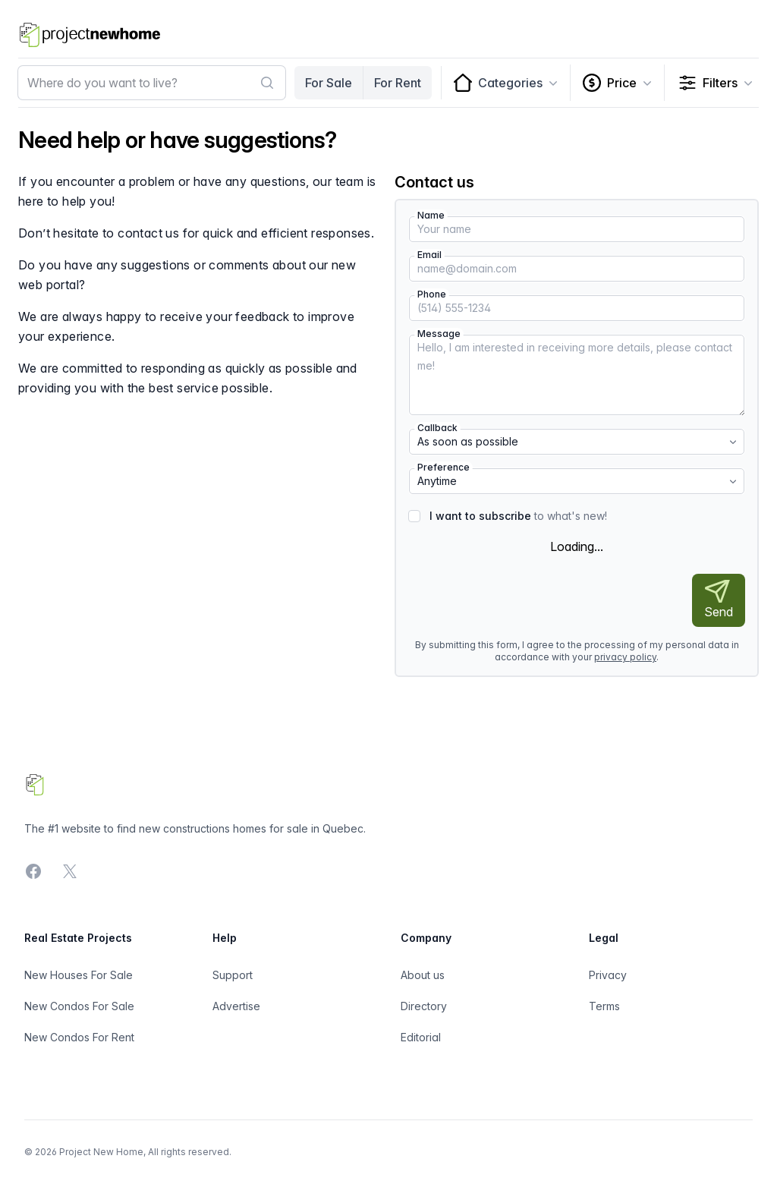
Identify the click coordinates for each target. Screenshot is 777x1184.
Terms (604, 1006)
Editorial (421, 1037)
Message (439, 333)
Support (232, 974)
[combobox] (151, 82)
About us (423, 974)
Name (431, 215)
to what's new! (518, 515)
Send (718, 599)
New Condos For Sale (79, 1006)
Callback (437, 427)
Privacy (608, 974)
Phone (431, 294)
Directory (424, 1006)
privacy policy (625, 657)
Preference (443, 467)
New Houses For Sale (78, 974)
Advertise (236, 1006)
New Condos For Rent (79, 1037)
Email (429, 254)
